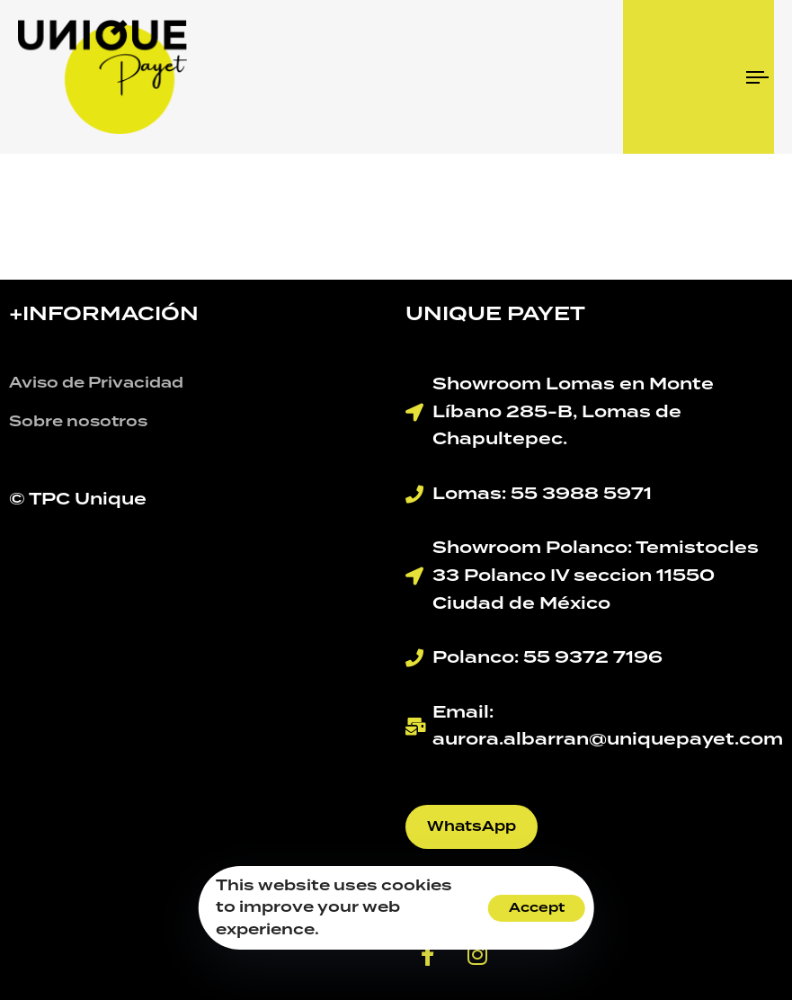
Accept (537, 908)
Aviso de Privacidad (96, 383)
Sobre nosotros (78, 421)
